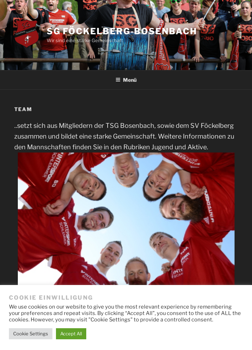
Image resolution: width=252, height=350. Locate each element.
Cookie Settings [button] (30, 333)
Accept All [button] (71, 333)
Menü (126, 80)
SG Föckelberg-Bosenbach (122, 31)
